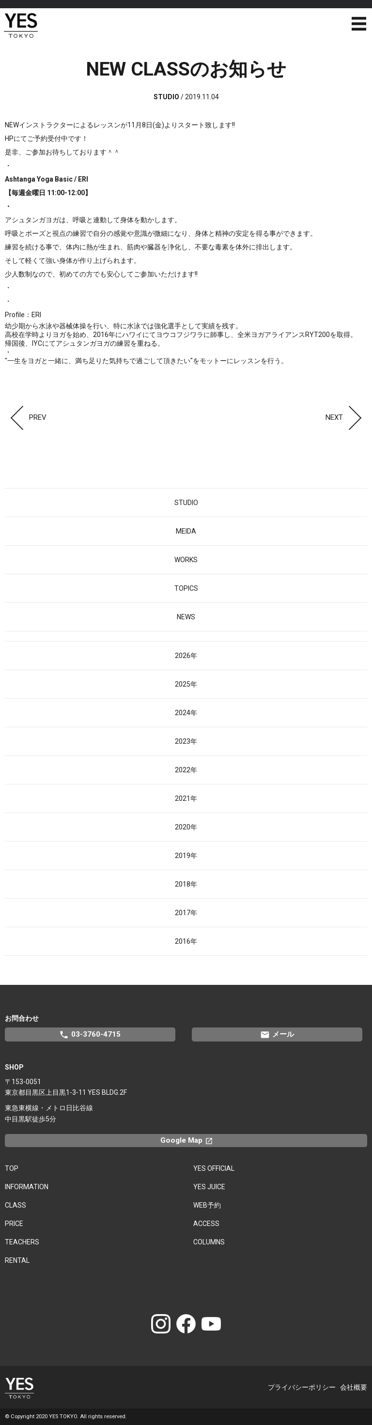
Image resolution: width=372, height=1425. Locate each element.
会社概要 (353, 1387)
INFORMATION (26, 1187)
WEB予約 (207, 1205)
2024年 (186, 713)
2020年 (186, 827)
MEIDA (186, 531)
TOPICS (186, 588)
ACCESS (206, 1223)
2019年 (186, 855)
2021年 (186, 798)
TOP (11, 1168)
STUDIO (186, 502)
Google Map (190, 1140)
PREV (25, 417)
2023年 (186, 741)
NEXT (346, 417)
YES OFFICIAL (213, 1168)
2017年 (186, 913)
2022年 (186, 770)
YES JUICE (209, 1187)
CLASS (15, 1205)
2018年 (186, 884)
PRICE (14, 1223)
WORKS (186, 560)
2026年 (186, 655)
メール (277, 1035)
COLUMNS (209, 1242)
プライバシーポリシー (302, 1387)
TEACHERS (22, 1242)
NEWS (186, 617)
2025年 (186, 684)
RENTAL (17, 1260)
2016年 (186, 941)
